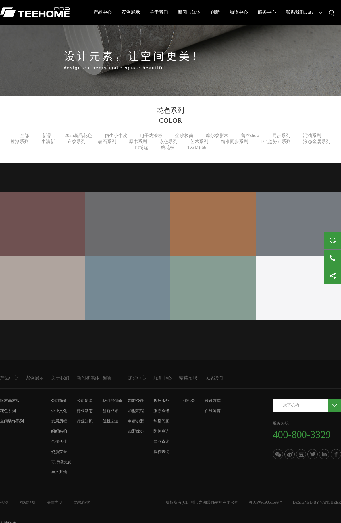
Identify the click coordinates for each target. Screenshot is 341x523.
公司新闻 (85, 401)
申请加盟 (136, 421)
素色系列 (168, 141)
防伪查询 (161, 431)
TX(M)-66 (196, 147)
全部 (24, 135)
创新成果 (110, 411)
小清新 (48, 141)
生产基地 (59, 472)
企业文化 (59, 411)
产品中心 (102, 12)
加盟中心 (239, 12)
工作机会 (187, 401)
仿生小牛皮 (116, 135)
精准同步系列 (234, 141)
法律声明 (55, 502)
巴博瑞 (141, 147)
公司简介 (59, 401)
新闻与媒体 (189, 12)
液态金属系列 (316, 141)
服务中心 (267, 12)
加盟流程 (136, 411)
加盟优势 (136, 431)
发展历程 (59, 421)
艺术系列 (199, 141)
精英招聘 (188, 377)
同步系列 (281, 135)
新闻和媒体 (88, 377)
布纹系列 (76, 141)
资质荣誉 (59, 452)
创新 (215, 12)
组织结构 (59, 431)
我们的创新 (112, 401)
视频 (4, 502)
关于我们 (159, 12)
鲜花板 (167, 147)
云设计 (309, 12)
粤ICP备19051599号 (266, 502)
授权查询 (161, 452)
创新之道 (110, 421)
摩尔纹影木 (217, 135)
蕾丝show (250, 135)
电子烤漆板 (151, 135)
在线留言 (213, 411)
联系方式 (213, 401)
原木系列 (138, 141)
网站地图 (27, 502)
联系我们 (295, 12)
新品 (46, 135)
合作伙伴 (59, 441)
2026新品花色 (78, 135)
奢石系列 (107, 141)
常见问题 (161, 421)
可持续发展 (61, 462)
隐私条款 (82, 502)
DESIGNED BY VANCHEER (317, 502)
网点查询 (161, 441)
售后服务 (161, 401)
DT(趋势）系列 (276, 141)
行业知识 (85, 421)
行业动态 (85, 411)
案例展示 (131, 12)
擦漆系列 (20, 141)
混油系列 (312, 135)
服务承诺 (161, 411)
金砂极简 (184, 135)
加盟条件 (136, 401)
